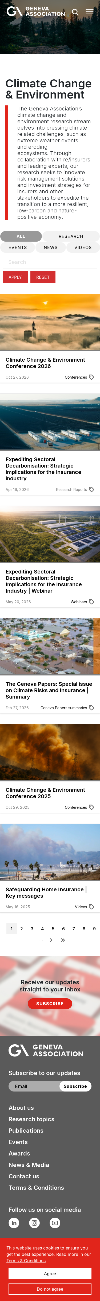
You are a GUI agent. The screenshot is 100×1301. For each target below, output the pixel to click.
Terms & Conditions (36, 1187)
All (21, 236)
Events (18, 247)
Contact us (24, 1176)
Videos (83, 247)
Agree (50, 1273)
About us (21, 1107)
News (51, 247)
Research (71, 236)
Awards (19, 1153)
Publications (26, 1130)
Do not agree (50, 1289)
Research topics (31, 1119)
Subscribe (50, 1003)
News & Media (29, 1164)
